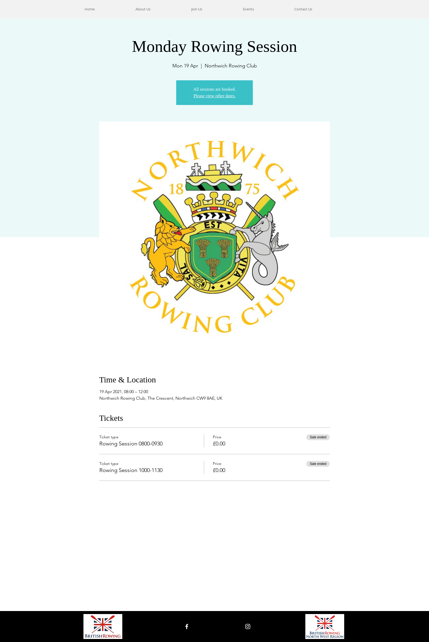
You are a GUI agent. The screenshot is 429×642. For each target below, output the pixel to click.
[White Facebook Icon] (186, 626)
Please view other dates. (214, 95)
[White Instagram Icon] (247, 626)
